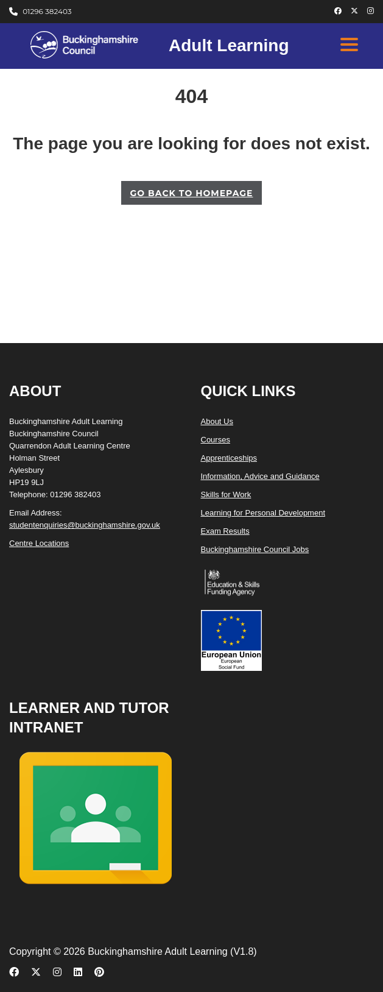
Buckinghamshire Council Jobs (255, 549)
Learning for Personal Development (263, 512)
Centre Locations (39, 543)
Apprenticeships (229, 457)
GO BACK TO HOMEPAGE (191, 193)
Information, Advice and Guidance (260, 476)
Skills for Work (226, 494)
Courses (215, 439)
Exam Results (225, 531)
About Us (217, 421)
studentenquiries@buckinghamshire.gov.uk (84, 525)
